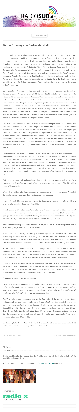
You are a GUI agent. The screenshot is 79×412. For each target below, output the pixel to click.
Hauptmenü (41, 35)
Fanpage (41, 363)
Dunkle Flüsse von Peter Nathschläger (64, 335)
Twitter (51, 363)
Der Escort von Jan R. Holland (12, 335)
